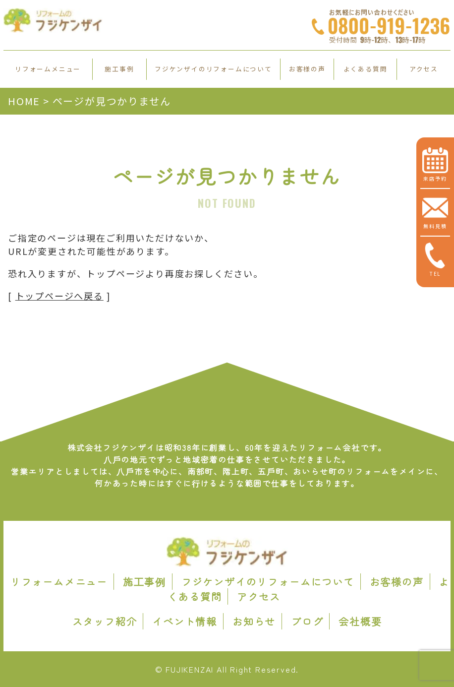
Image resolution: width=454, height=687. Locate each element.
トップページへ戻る (59, 295)
